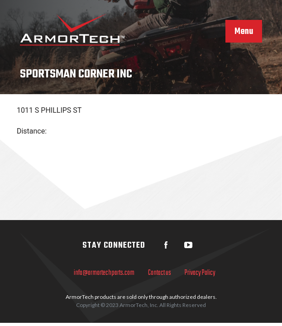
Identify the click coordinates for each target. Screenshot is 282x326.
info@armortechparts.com (104, 273)
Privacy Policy (200, 273)
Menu (243, 31)
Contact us (159, 273)
